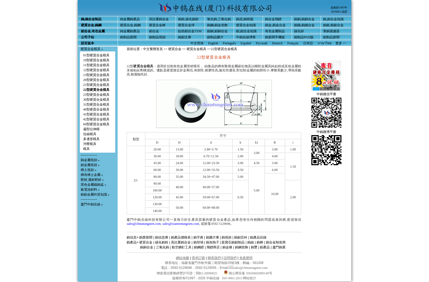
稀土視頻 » (88, 170)
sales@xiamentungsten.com (181, 224)
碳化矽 (299, 31)
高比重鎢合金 (159, 19)
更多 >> (341, 43)
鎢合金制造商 (276, 242)
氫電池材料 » (90, 189)
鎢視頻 (226, 237)
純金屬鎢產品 (130, 19)
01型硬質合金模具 (96, 55)
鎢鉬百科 (240, 237)
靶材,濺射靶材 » (92, 180)
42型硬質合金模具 (96, 119)
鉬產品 (265, 247)
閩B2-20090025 (206, 273)
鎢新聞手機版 (275, 37)
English (213, 43)
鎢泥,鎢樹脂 (244, 19)
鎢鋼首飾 (241, 247)
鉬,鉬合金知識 (246, 31)
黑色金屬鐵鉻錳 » (93, 185)
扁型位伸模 (91, 129)
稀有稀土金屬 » (92, 175)
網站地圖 (182, 258)
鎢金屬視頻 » (90, 160)
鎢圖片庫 (212, 237)
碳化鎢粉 (161, 242)
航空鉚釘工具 (182, 247)
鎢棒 (260, 242)
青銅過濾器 (331, 31)
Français (292, 43)
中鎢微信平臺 (326, 94)
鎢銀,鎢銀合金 (333, 25)
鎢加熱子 (212, 242)
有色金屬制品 (275, 31)
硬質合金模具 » (92, 49)
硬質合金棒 (157, 25)
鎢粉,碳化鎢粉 (188, 19)
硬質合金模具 (196, 49)
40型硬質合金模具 (96, 109)
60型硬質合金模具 (96, 124)
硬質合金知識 (246, 25)
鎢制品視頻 (157, 37)
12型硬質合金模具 (96, 70)
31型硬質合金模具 (96, 104)
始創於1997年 (339, 7)
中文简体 (197, 43)
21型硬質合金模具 (96, 85)
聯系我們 (214, 258)
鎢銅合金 (146, 247)
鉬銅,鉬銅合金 (217, 31)
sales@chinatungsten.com (144, 224)
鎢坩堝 (198, 242)
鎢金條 (227, 247)
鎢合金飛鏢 (273, 19)
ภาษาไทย (325, 43)
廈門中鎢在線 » (92, 204)
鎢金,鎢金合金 (275, 25)
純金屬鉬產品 (130, 31)
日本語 (308, 43)
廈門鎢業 (279, 247)
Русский (261, 43)
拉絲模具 (89, 134)
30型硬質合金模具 (96, 99)
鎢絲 (250, 242)
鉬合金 (154, 31)
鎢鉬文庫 (184, 37)
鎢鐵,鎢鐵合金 (304, 25)
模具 (86, 149)
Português (229, 43)
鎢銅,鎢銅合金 (304, 19)
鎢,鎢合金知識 (333, 19)
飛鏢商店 (213, 247)
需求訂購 (198, 258)
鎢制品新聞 (128, 37)
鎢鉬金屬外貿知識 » (95, 194)
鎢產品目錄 (258, 237)
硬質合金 (174, 49)
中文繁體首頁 (153, 49)
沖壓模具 (89, 144)
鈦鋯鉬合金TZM (189, 31)
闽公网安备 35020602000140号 (248, 273)
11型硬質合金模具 (96, 65)
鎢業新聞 (145, 237)
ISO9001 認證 (339, 11)
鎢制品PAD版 (304, 37)
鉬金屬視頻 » (90, 165)
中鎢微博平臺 (326, 132)
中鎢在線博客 (246, 37)
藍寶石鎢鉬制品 (233, 242)
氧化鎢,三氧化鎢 (219, 19)
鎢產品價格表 (181, 237)
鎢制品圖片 (215, 37)
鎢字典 (198, 237)
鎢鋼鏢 (199, 247)
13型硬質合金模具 (96, 75)
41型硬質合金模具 (96, 114)
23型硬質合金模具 (96, 95)
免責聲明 (246, 258)
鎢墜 (254, 247)
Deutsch (277, 43)
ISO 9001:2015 (232, 278)
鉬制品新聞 (331, 37)
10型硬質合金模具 (96, 60)
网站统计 (249, 278)
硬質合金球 (186, 25)
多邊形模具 (91, 139)
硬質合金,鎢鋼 (130, 25)
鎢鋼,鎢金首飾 (217, 25)
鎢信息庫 (161, 237)
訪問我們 (230, 258)
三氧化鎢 (162, 247)
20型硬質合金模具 (96, 80)
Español (245, 43)
